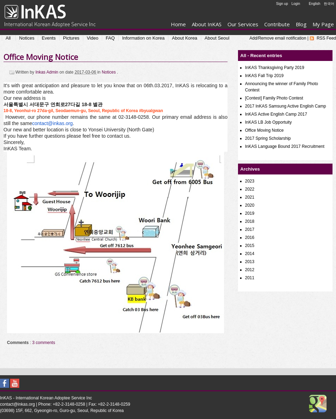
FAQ (110, 38)
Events (49, 38)
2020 (249, 205)
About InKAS (207, 24)
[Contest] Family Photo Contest (274, 98)
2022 (249, 189)
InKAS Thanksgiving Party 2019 (274, 67)
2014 (249, 253)
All (8, 38)
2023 (249, 181)
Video (92, 38)
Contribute (277, 24)
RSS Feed (326, 38)
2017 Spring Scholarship (268, 138)
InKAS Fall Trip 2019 (264, 75)
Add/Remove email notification (278, 38)
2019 (249, 213)
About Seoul (217, 38)
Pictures (71, 38)
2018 (249, 221)
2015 (249, 245)
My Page (323, 24)
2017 (249, 229)
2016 (249, 237)
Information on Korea (143, 38)
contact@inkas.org (52, 123)
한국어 (329, 4)
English (314, 4)
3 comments (43, 342)
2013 (249, 261)
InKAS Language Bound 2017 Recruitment (284, 146)
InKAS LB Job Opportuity (268, 122)
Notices (26, 38)
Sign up (282, 4)
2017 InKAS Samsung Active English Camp (285, 106)
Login (296, 4)
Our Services (242, 24)
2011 (249, 277)
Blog (301, 24)
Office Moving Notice (41, 56)
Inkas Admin (47, 72)
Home (178, 24)
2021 (249, 197)
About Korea (184, 38)
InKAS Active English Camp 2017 (276, 114)
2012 (249, 269)
